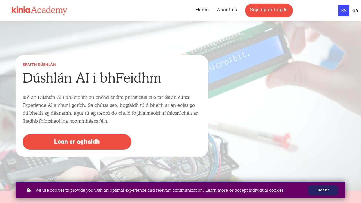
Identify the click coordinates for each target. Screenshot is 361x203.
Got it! (323, 191)
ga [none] (355, 10)
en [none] (344, 10)
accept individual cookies (259, 190)
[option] (355, 10)
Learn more (216, 190)
